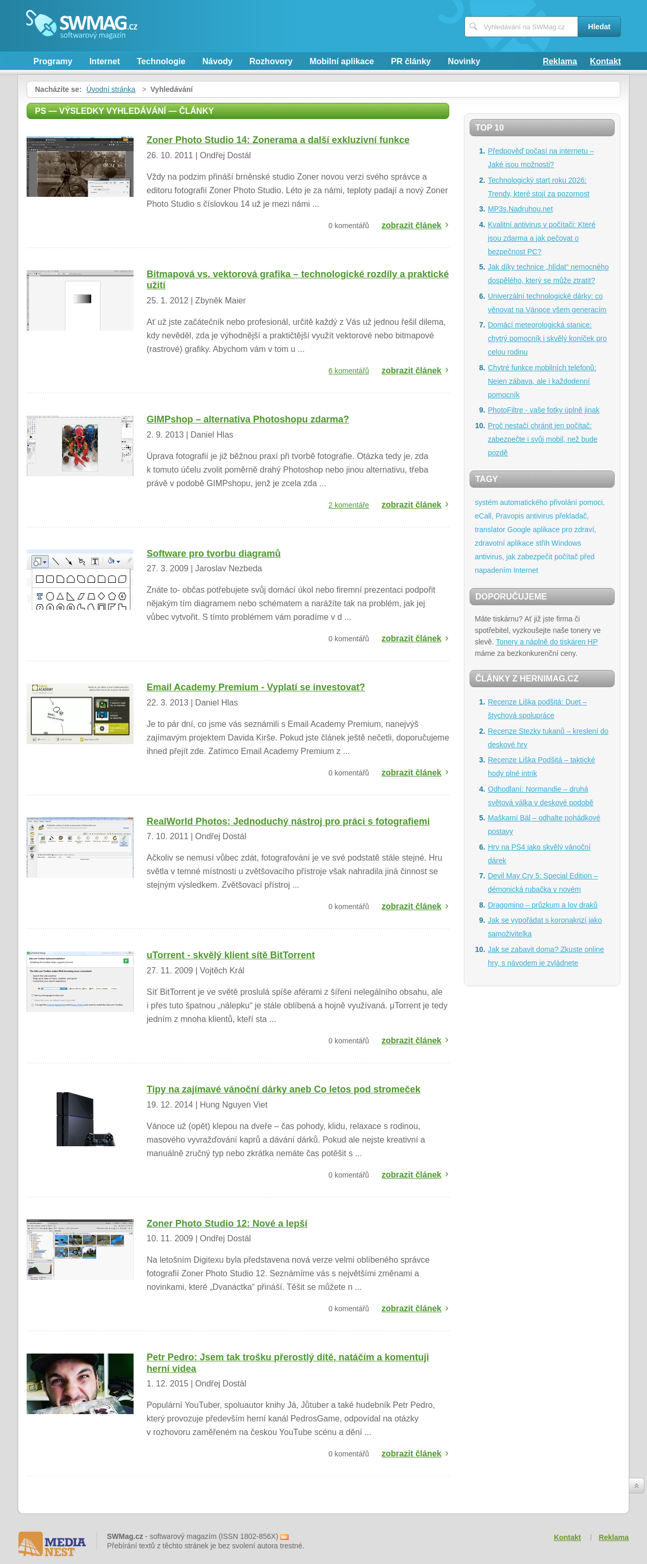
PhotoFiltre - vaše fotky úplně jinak (544, 410)
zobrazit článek (411, 225)
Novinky (464, 61)
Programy (53, 61)
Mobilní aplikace (341, 61)
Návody (217, 61)
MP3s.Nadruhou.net (520, 209)
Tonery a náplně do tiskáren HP (546, 642)
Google (519, 529)
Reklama (560, 61)
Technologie (161, 61)
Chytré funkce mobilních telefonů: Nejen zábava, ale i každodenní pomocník (542, 381)
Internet (104, 61)
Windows (566, 543)
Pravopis (510, 516)
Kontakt (605, 61)
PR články (410, 61)
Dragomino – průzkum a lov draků (542, 905)
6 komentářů (349, 371)
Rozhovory (271, 61)
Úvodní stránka (110, 89)
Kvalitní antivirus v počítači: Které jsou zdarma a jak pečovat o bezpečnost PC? (541, 238)
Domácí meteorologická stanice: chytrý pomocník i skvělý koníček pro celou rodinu (547, 338)
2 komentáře (349, 505)
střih (542, 543)
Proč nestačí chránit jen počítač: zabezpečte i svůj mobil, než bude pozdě (542, 439)
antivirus (539, 516)
